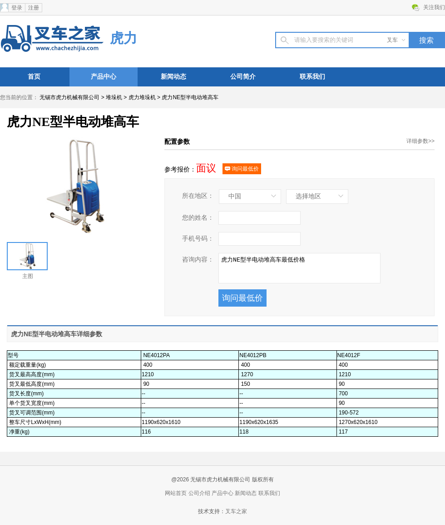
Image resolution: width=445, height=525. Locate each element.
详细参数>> (420, 141)
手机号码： (198, 238)
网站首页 (176, 493)
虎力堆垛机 (142, 97)
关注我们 (434, 7)
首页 (34, 76)
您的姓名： (198, 217)
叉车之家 (236, 511)
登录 (16, 8)
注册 (33, 8)
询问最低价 (242, 169)
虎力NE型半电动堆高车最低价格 (299, 268)
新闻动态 (173, 76)
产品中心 (103, 76)
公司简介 (243, 76)
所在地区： (198, 195)
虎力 (123, 37)
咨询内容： (198, 259)
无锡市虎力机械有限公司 (69, 97)
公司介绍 (199, 493)
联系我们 (312, 76)
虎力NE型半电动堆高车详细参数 (56, 334)
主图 (27, 260)
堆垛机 (114, 97)
